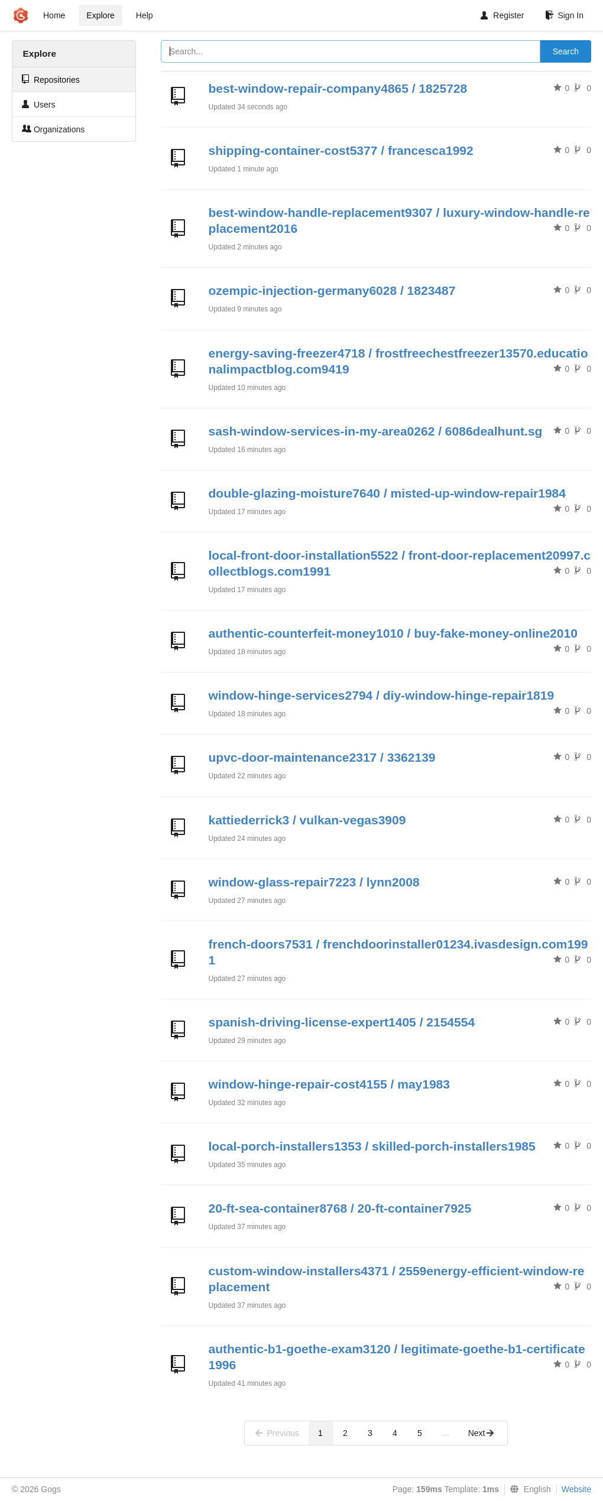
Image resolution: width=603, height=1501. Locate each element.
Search (566, 51)
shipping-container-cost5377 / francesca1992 (341, 150)
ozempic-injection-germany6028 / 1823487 (332, 290)
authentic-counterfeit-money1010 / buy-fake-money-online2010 (393, 633)
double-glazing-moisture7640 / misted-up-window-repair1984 (387, 493)
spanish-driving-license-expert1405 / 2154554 (342, 1022)
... (445, 1433)
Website (576, 1489)
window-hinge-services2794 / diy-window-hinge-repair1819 (382, 695)
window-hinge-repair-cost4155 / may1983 (329, 1084)
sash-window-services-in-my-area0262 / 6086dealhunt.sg (376, 431)
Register (502, 15)
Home (54, 15)
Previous (276, 1433)
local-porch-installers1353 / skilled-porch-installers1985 (372, 1146)
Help (144, 15)
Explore (100, 15)
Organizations (53, 129)
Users (38, 104)
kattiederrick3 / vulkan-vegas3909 (307, 820)
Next (481, 1433)
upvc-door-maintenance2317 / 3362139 (322, 757)
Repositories (51, 79)
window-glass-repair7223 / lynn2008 (314, 882)
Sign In (564, 15)
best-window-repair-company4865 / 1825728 (338, 88)
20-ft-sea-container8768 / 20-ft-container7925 (340, 1208)
